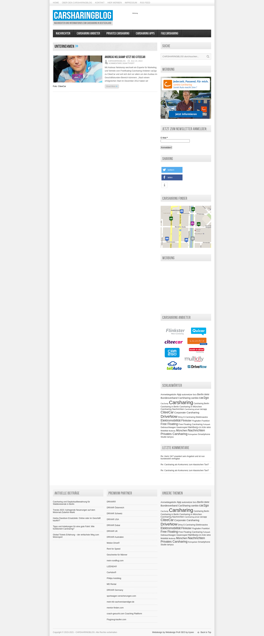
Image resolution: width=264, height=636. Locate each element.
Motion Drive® (113, 543)
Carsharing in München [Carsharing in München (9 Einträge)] (190, 406)
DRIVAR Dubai (113, 525)
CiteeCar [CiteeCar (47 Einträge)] (167, 412)
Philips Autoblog (114, 578)
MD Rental (111, 584)
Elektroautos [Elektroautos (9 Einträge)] (202, 417)
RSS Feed (145, 3)
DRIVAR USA (113, 519)
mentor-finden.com (115, 608)
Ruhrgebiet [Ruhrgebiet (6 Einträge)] (192, 434)
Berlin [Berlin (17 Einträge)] (200, 394)
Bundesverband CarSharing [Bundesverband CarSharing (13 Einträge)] (175, 398)
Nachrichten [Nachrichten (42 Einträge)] (196, 430)
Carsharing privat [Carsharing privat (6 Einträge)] (192, 409)
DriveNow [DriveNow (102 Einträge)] (169, 416)
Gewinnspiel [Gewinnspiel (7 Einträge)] (181, 427)
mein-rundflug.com (115, 560)
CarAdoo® (111, 572)
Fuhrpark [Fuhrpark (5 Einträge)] (206, 424)
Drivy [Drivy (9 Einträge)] (180, 417)
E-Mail (164, 138)
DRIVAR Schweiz (114, 513)
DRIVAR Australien (115, 537)
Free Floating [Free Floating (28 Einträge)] (169, 424)
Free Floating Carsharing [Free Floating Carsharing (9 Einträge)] (190, 424)
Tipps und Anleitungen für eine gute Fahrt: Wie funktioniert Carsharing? (73, 527)
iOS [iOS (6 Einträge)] (200, 427)
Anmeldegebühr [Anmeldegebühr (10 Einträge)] (168, 394)
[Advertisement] (171, 19)
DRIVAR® (111, 502)
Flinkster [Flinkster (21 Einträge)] (186, 420)
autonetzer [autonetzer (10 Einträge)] (187, 394)
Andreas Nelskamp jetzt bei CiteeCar (125, 57)
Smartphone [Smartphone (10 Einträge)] (204, 434)
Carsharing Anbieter (88, 33)
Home (56, 3)
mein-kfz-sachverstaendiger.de (120, 602)
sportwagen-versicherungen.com (121, 596)
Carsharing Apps (145, 33)
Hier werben (114, 3)
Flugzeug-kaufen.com (116, 619)
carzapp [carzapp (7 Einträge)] (203, 409)
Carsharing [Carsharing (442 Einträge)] (181, 402)
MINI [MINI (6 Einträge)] (209, 427)
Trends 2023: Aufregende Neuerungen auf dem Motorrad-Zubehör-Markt (74, 511)
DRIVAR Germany (115, 590)
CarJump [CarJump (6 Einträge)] (164, 403)
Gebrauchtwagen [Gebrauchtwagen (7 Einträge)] (168, 427)
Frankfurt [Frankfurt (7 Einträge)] (205, 421)
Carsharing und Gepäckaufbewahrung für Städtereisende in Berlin (71, 503)
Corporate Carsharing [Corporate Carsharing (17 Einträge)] (186, 412)
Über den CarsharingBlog (77, 3)
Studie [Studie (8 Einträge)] (164, 437)
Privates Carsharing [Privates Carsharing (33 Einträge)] (174, 434)
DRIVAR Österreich (115, 507)
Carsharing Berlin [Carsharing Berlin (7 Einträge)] (201, 403)
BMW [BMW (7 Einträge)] (206, 394)
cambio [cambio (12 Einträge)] (195, 398)
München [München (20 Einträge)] (181, 430)
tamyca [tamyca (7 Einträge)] (170, 437)
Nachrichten (63, 33)
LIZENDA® (112, 566)
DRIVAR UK (112, 531)
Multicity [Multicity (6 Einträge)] (172, 431)
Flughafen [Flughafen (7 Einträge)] (196, 421)
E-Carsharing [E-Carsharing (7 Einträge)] (189, 417)
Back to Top (206, 632)
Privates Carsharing (117, 33)
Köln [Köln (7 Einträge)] (204, 427)
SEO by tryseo (187, 632)
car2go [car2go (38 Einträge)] (204, 397)
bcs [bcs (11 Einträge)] (194, 394)
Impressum (131, 3)
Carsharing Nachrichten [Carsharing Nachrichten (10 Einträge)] (172, 409)
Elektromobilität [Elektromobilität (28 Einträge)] (171, 420)
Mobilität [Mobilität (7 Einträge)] (164, 431)
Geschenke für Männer (117, 555)
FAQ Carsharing (169, 33)
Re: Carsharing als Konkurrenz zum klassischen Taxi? (185, 464)
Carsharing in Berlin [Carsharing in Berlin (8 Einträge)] (170, 406)
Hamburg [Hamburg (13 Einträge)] (193, 427)
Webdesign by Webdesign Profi (166, 632)
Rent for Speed (113, 549)
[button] (172, 170)
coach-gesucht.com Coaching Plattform (124, 613)
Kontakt (100, 3)
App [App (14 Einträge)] (179, 394)
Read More (111, 86)
